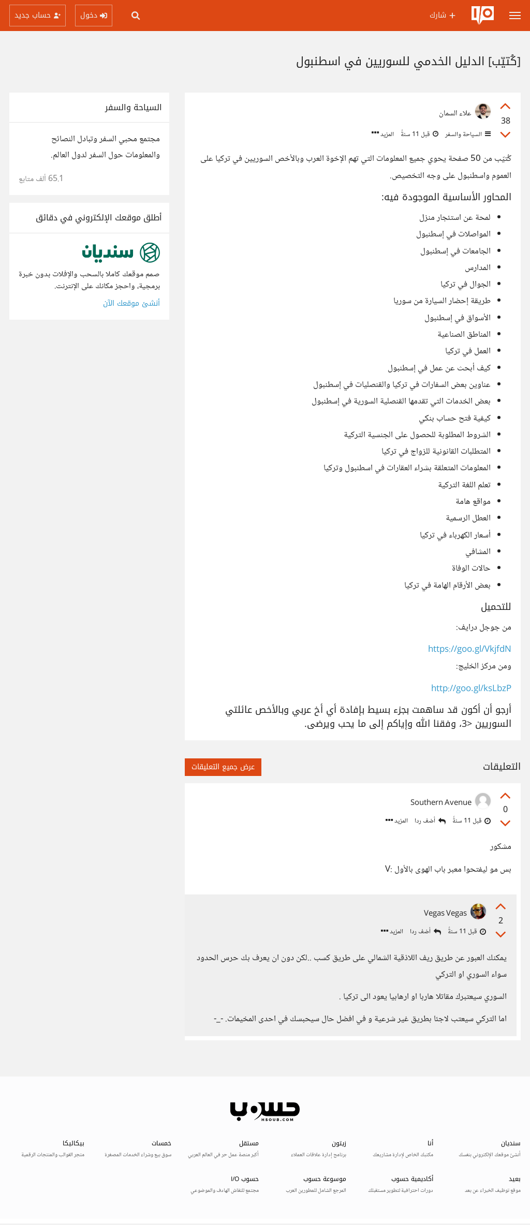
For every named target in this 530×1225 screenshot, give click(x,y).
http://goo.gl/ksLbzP (471, 689)
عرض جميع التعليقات (223, 767)
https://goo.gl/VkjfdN (469, 650)
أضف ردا (430, 821)
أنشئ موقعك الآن (131, 303)
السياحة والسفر (467, 134)
